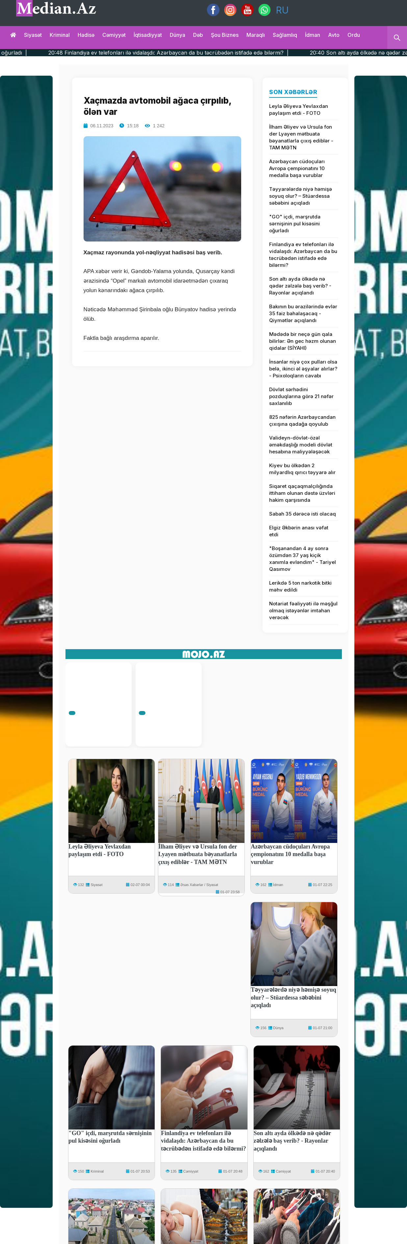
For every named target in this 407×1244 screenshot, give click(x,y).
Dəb (198, 35)
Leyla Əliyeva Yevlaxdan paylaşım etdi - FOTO (298, 109)
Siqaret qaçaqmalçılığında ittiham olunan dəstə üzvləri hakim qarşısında (302, 493)
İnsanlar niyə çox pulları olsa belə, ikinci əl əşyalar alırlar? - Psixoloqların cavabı (303, 369)
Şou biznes (225, 35)
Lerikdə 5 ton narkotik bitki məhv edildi (300, 586)
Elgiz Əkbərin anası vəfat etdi (298, 531)
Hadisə (86, 35)
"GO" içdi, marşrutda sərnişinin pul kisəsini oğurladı (294, 224)
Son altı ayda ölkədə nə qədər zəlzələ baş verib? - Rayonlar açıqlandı (300, 286)
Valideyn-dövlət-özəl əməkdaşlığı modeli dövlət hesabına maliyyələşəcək (300, 445)
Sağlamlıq (285, 35)
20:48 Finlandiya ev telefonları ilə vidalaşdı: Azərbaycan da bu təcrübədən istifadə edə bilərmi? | (192, 52)
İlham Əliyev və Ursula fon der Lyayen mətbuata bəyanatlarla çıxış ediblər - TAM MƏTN (301, 137)
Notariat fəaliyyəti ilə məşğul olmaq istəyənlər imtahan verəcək (303, 610)
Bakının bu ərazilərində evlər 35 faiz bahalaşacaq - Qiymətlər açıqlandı (303, 313)
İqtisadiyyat (148, 35)
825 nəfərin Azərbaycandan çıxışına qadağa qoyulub (302, 420)
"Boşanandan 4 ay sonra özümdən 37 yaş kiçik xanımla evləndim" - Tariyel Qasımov (302, 558)
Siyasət (33, 35)
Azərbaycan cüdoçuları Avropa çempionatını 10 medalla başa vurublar (297, 168)
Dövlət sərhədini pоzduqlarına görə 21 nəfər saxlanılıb (301, 396)
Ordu (353, 35)
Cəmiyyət (114, 35)
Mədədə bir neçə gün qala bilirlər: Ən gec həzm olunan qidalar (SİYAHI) (302, 341)
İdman (312, 35)
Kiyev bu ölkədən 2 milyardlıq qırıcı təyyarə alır (302, 468)
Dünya (177, 35)
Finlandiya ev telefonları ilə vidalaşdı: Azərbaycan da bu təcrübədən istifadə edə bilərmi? (303, 254)
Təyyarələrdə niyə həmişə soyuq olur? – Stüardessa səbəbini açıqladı (300, 196)
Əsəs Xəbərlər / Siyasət (199, 885)
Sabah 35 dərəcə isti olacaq (302, 514)
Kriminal (60, 35)
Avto (334, 35)
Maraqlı (255, 35)
